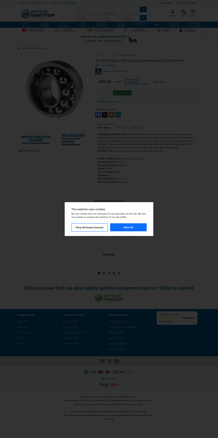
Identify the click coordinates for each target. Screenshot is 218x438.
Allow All (128, 227)
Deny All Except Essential (89, 227)
